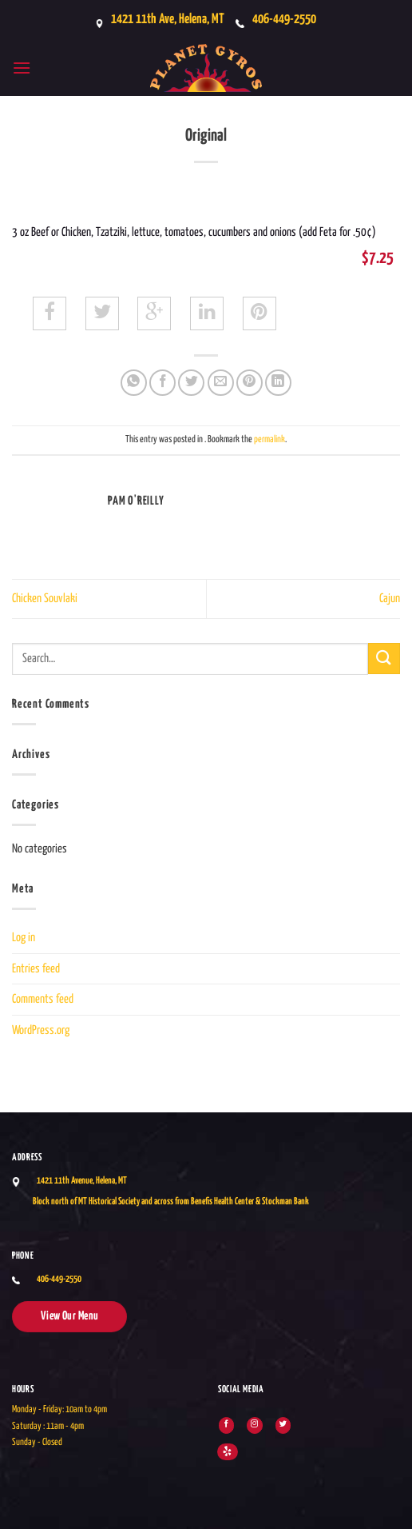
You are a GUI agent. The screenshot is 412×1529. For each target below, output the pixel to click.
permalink (269, 440)
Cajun (389, 599)
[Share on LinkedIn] (278, 382)
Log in (23, 938)
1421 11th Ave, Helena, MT (167, 19)
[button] (21, 67)
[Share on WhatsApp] (134, 382)
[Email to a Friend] (221, 382)
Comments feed (42, 999)
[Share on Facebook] (162, 382)
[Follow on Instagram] (254, 1425)
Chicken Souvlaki (44, 599)
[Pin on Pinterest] (249, 382)
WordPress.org (40, 1030)
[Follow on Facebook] (226, 1425)
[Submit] (384, 658)
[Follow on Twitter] (283, 1425)
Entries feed (36, 969)
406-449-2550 (284, 19)
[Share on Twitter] (191, 382)
